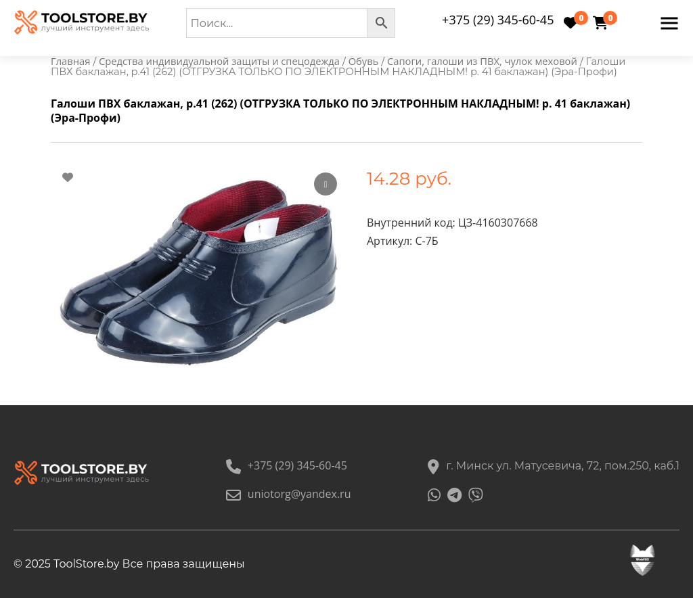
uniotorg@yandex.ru (288, 493)
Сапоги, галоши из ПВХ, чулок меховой (482, 61)
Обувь (364, 61)
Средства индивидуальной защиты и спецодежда (219, 61)
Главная (70, 61)
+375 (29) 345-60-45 (498, 20)
